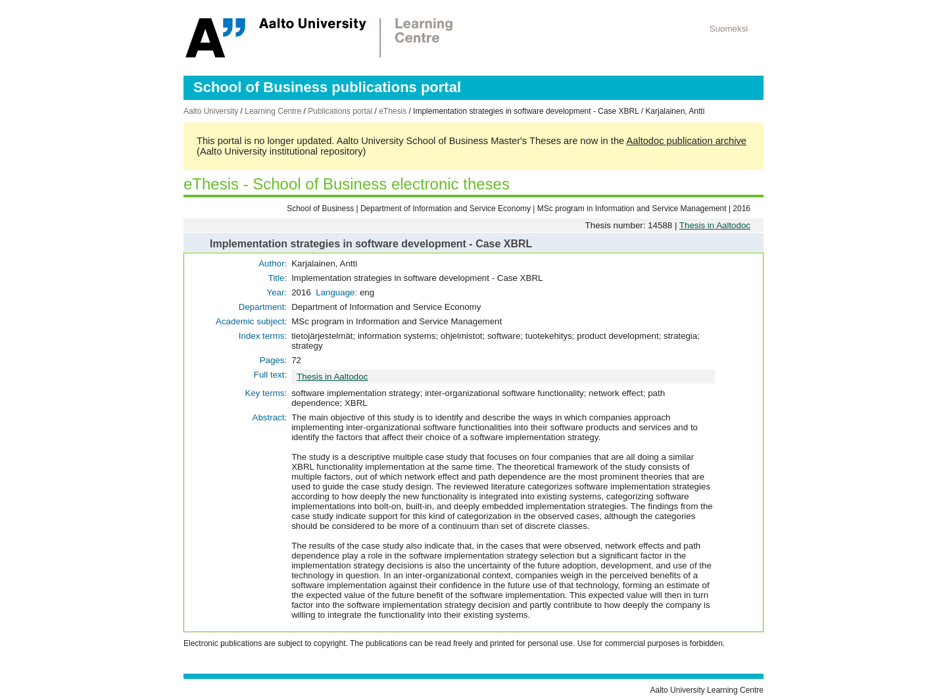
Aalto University (210, 111)
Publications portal (340, 111)
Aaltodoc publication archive (686, 141)
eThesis (392, 111)
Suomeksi (729, 29)
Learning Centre (273, 111)
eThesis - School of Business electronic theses (346, 184)
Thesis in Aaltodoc (714, 225)
